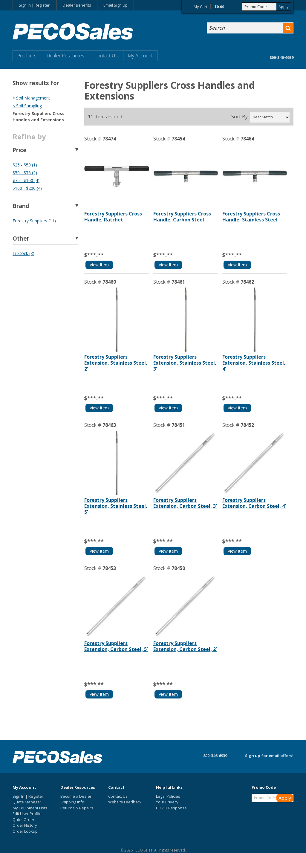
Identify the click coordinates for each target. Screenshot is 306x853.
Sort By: (240, 117)
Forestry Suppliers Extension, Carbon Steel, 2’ (185, 646)
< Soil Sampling (27, 105)
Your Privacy (167, 802)
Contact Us (105, 55)
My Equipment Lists (30, 808)
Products (26, 55)
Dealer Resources (65, 55)
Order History (25, 825)
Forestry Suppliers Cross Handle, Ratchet (113, 216)
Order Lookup (25, 831)
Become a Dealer (75, 796)
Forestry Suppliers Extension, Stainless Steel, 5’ (115, 506)
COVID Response (171, 808)
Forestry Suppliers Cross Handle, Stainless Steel (251, 216)
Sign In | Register (34, 5)
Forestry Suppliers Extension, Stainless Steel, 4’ (253, 363)
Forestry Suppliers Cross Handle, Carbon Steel (182, 216)
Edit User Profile (27, 813)
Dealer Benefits (77, 5)
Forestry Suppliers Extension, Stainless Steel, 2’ (115, 363)
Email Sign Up (115, 5)
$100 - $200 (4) (27, 188)
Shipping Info (72, 802)
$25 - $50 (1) (25, 165)
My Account (140, 55)
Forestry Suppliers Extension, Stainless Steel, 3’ (184, 363)
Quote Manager (27, 802)
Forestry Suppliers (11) (34, 221)
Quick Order (23, 819)
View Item (99, 264)
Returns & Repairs (76, 808)
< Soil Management (31, 98)
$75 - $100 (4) (26, 180)
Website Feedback (125, 802)
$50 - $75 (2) (25, 172)
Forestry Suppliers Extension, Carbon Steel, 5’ (116, 646)
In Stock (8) (23, 253)
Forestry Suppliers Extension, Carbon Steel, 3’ (185, 503)
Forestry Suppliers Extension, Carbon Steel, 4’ (254, 503)
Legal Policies (168, 796)
